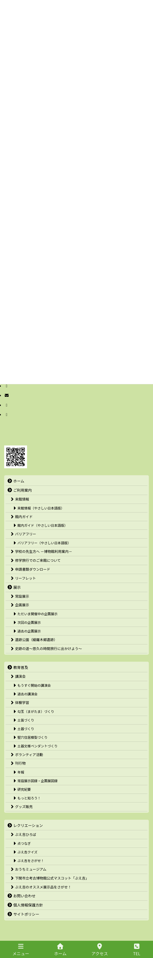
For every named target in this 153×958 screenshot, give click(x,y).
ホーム (60, 949)
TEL (137, 949)
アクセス (99, 949)
